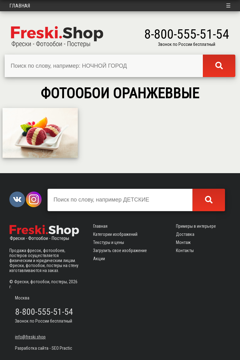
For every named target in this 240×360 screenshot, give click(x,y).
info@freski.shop (30, 336)
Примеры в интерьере (196, 226)
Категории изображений (115, 234)
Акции (99, 258)
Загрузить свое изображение (120, 250)
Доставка (185, 234)
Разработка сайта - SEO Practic (43, 348)
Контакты (185, 250)
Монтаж (183, 242)
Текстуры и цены (108, 242)
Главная (19, 5)
